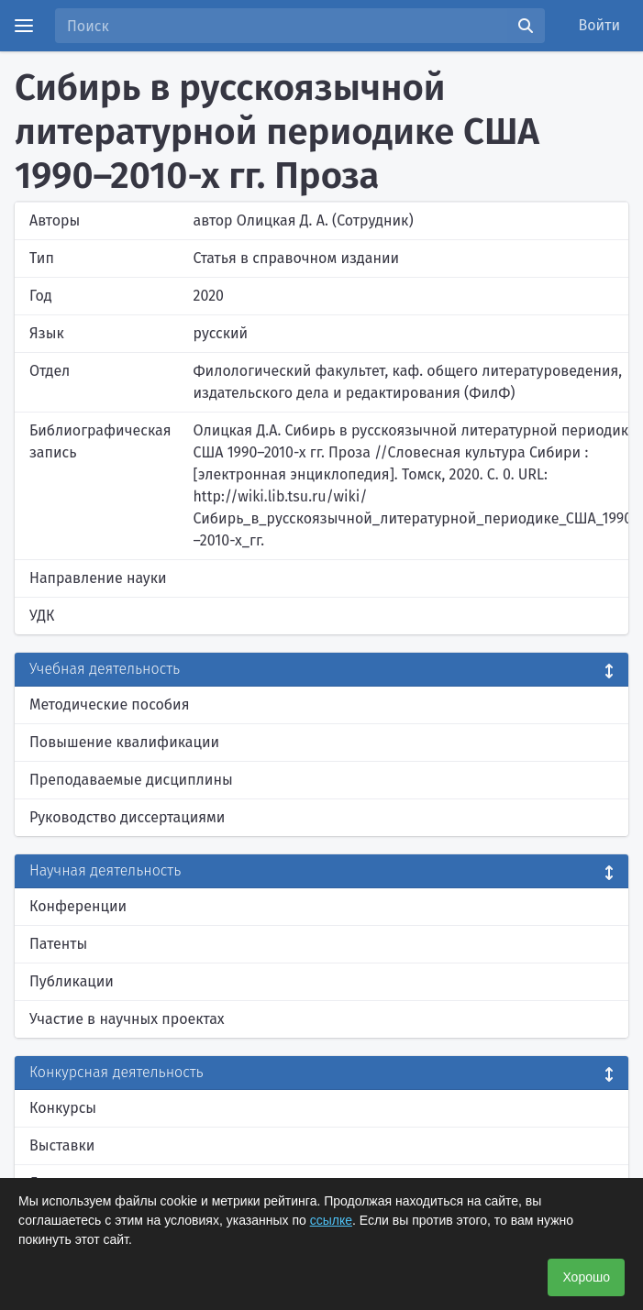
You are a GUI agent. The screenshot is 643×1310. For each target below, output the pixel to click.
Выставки (61, 1145)
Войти (600, 25)
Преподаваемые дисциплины (131, 779)
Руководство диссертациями (127, 817)
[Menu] (23, 25)
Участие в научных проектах (127, 1019)
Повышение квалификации (124, 742)
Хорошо (586, 1277)
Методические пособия (109, 704)
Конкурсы (62, 1108)
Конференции (78, 906)
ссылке (331, 1220)
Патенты (58, 943)
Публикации (71, 981)
